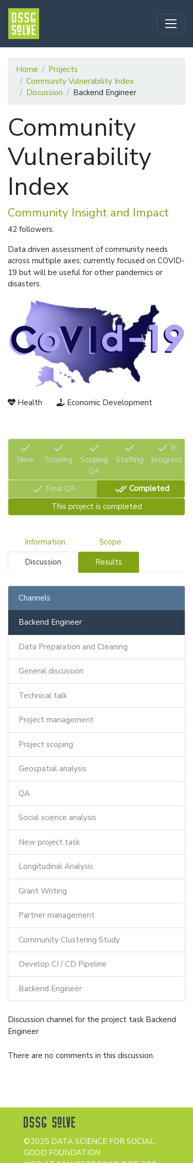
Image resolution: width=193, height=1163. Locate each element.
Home (27, 69)
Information (45, 542)
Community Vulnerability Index (80, 81)
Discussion (44, 92)
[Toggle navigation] (171, 23)
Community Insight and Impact (88, 213)
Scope (110, 542)
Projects (63, 69)
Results (108, 562)
